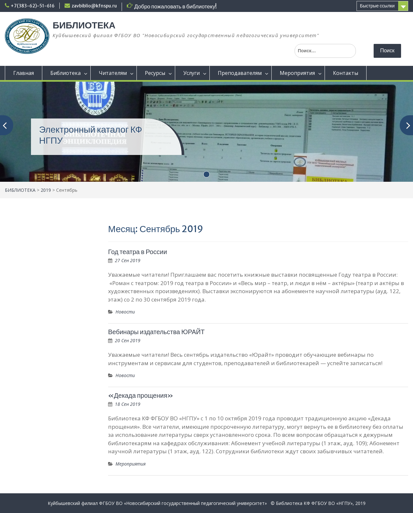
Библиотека (65, 73)
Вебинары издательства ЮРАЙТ (156, 332)
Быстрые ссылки (377, 6)
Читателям (113, 73)
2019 (46, 190)
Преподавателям (240, 73)
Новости (125, 312)
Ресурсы (155, 73)
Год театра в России (137, 252)
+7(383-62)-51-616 (33, 6)
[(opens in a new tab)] (206, 131)
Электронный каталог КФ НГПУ (90, 135)
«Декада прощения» (140, 395)
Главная (23, 73)
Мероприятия (297, 73)
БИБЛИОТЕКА (84, 25)
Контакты (345, 73)
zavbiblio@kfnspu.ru (94, 6)
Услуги (191, 73)
